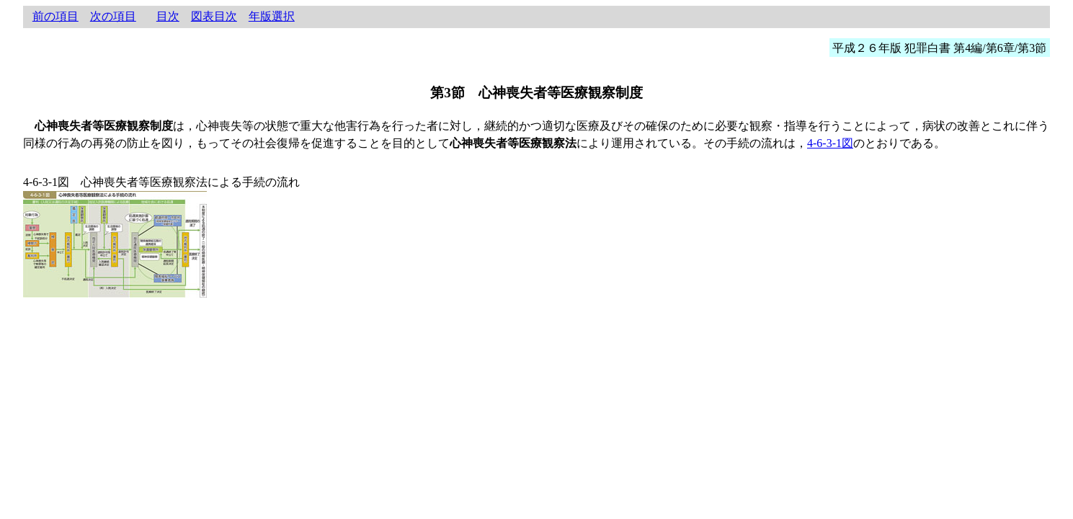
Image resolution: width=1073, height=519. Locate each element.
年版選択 (272, 16)
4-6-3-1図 (830, 143)
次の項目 (113, 16)
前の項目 (55, 16)
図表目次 (214, 16)
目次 (167, 16)
